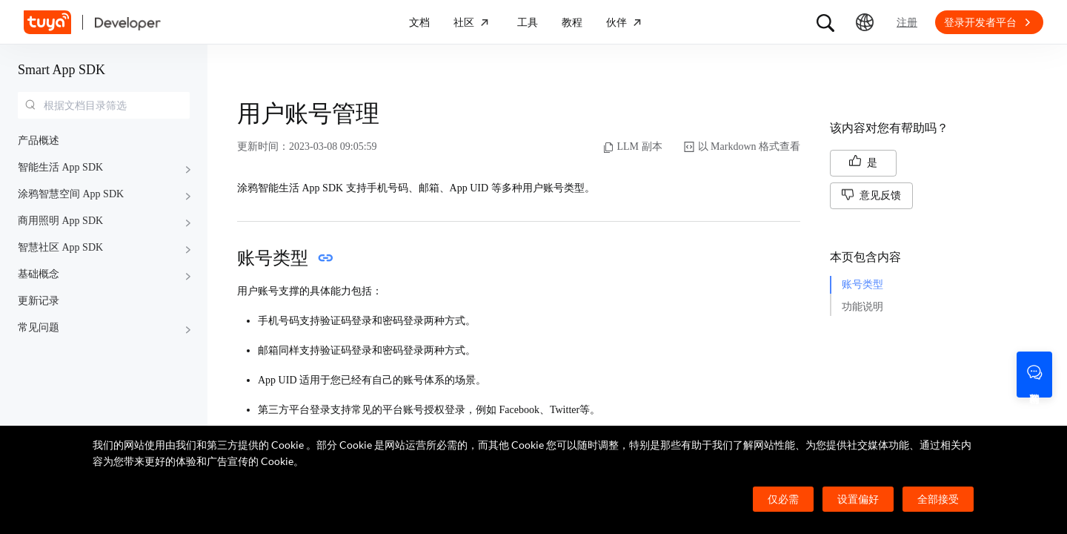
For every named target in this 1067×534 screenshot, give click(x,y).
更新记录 (38, 300)
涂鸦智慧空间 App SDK (71, 194)
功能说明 (862, 306)
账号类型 (862, 284)
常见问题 (38, 327)
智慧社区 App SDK (60, 247)
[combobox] (104, 105)
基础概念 (38, 274)
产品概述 (38, 140)
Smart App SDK (61, 69)
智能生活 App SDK (60, 167)
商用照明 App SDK (60, 220)
